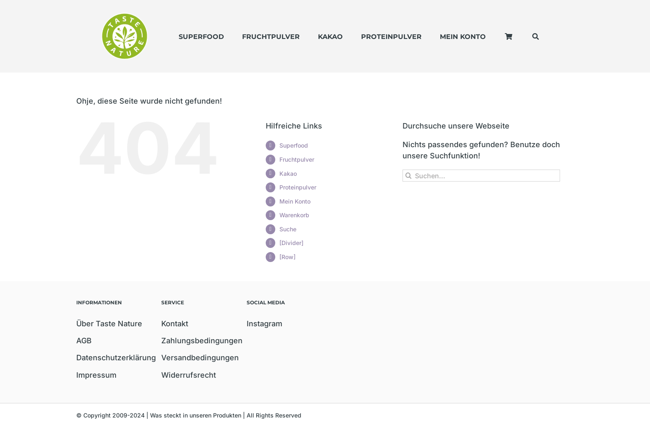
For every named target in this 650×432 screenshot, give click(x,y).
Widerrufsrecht (188, 375)
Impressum (96, 375)
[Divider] (291, 242)
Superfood (293, 145)
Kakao (288, 173)
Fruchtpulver (296, 159)
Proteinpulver (297, 187)
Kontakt (174, 323)
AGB (84, 340)
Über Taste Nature (109, 323)
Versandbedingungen (200, 357)
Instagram (264, 323)
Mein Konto (294, 201)
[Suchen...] (481, 176)
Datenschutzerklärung (116, 357)
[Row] (287, 256)
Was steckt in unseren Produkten (195, 415)
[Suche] (409, 176)
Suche (287, 229)
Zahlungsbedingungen (202, 340)
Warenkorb (294, 214)
